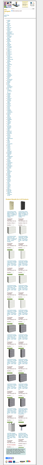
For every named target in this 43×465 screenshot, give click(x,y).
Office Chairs (8, 141)
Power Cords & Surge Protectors (9, 149)
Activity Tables (8, 21)
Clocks (8, 52)
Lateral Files (8, 124)
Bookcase (9, 32)
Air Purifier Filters (8, 23)
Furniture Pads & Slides (9, 101)
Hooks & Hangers (9, 118)
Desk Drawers (9, 66)
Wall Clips (9, 190)
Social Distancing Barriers (9, 171)
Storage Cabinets (9, 176)
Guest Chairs (8, 108)
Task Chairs (8, 183)
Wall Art (9, 189)
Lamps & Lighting (9, 122)
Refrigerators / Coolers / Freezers (10, 157)
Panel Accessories (9, 143)
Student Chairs (9, 178)
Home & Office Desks (9, 115)
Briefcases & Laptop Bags (9, 37)
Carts (8, 48)
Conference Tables (9, 58)
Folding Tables (8, 97)
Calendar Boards (9, 45)
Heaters (9, 113)
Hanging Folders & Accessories (9, 111)
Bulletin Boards (8, 40)
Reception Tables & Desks (9, 154)
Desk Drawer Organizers (9, 63)
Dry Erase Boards (9, 81)
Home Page (6, 15)
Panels (8, 144)
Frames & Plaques (9, 99)
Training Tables (9, 185)
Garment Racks (9, 106)
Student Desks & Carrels (9, 180)
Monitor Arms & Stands (8, 136)
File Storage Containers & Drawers (9, 91)
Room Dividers (9, 160)
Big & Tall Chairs (9, 28)
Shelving (9, 163)
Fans (8, 83)
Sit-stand (9, 166)
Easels (8, 82)
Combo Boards (8, 56)
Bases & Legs (9, 26)
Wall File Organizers (9, 192)
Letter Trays (8, 129)
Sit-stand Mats (9, 169)
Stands (8, 173)
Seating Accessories (9, 162)
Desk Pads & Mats (8, 68)
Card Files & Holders (9, 47)
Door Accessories (9, 79)
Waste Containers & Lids (9, 194)
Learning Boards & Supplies (9, 126)
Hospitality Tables (9, 120)
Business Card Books (9, 42)
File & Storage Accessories (9, 85)
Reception (9, 152)
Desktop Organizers (9, 75)
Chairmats (9, 51)
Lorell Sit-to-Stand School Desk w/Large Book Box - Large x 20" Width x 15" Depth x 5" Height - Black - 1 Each (23, 435)
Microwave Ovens (9, 134)
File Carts (9, 87)
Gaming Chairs (9, 104)
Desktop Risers (9, 77)
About (5, 16)
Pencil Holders (9, 146)
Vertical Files (8, 188)
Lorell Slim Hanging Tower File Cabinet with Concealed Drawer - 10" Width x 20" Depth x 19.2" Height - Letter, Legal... (12, 436)
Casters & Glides (9, 50)
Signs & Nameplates (9, 165)
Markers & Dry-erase (9, 132)
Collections (9, 54)
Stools (8, 174)
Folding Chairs (8, 95)
